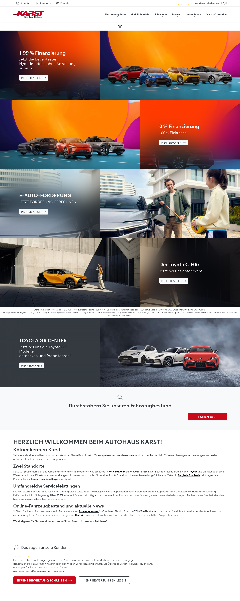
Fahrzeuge (207, 417)
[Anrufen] (23, 3)
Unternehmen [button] (193, 14)
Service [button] (176, 14)
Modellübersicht (140, 14)
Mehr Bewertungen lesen (104, 580)
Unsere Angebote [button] (115, 14)
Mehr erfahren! (31, 365)
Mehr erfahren (33, 77)
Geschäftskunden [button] (216, 14)
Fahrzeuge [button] (161, 14)
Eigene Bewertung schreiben (44, 580)
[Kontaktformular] (63, 3)
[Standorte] (43, 3)
